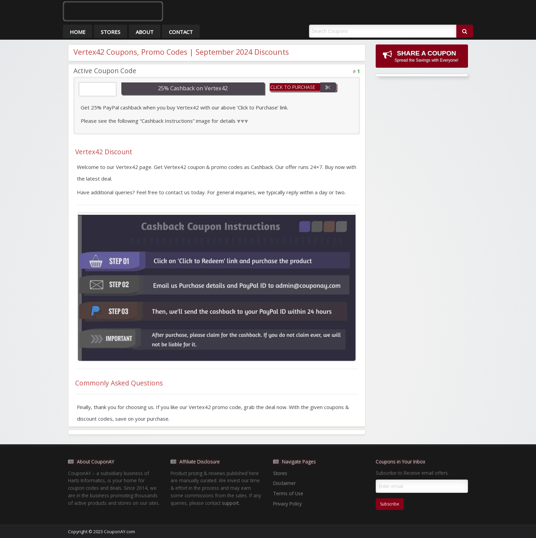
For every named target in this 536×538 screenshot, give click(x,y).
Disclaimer (284, 483)
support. (231, 503)
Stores (110, 31)
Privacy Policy (287, 503)
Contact (181, 31)
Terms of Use (288, 493)
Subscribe (389, 504)
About (144, 31)
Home (77, 31)
